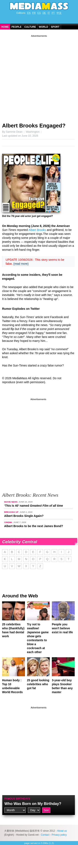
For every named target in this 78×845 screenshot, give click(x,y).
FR (34, 12)
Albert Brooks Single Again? (23, 516)
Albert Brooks (37, 230)
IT (49, 12)
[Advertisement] (39, 77)
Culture (30, 26)
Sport (55, 26)
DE (44, 12)
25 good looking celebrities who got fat (38, 684)
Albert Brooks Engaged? (34, 125)
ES (39, 12)
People (16, 26)
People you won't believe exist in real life (62, 628)
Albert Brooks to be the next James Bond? (33, 526)
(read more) (20, 263)
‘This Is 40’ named (33, 505)
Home (5, 26)
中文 (59, 12)
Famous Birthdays (17, 798)
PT (53, 12)
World (43, 26)
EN (29, 12)
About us (62, 830)
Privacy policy (59, 834)
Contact (45, 834)
